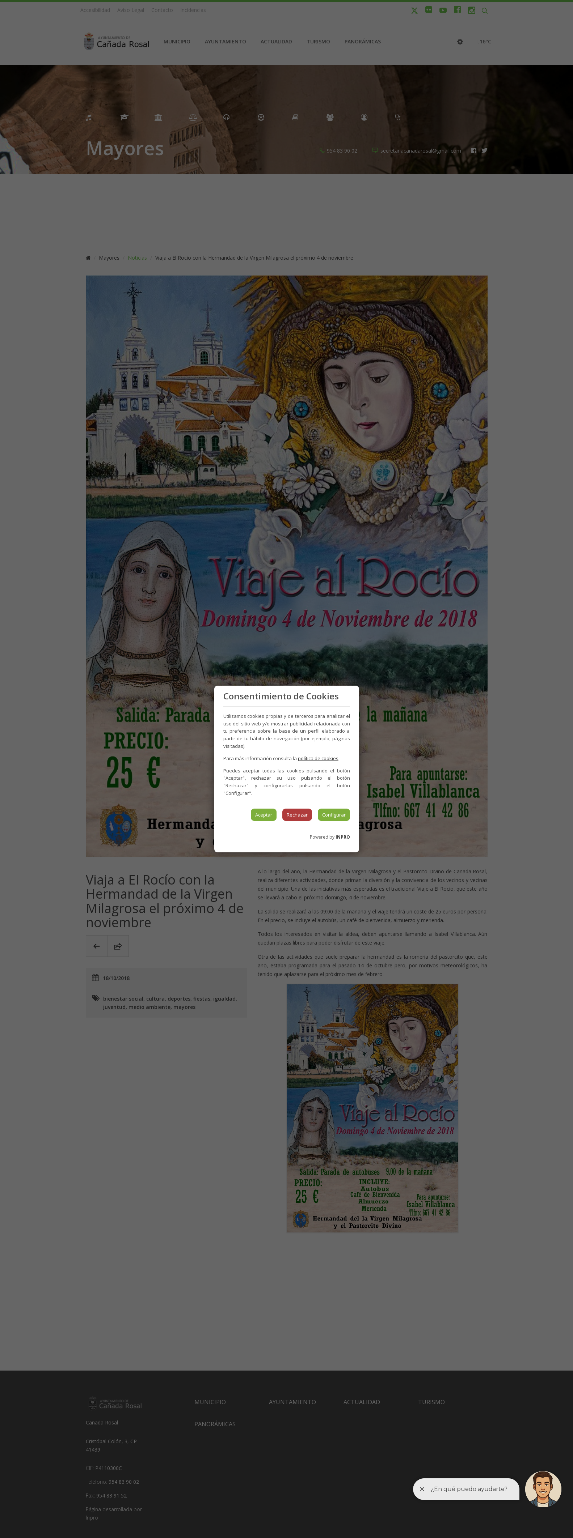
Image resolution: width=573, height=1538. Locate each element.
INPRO (343, 837)
